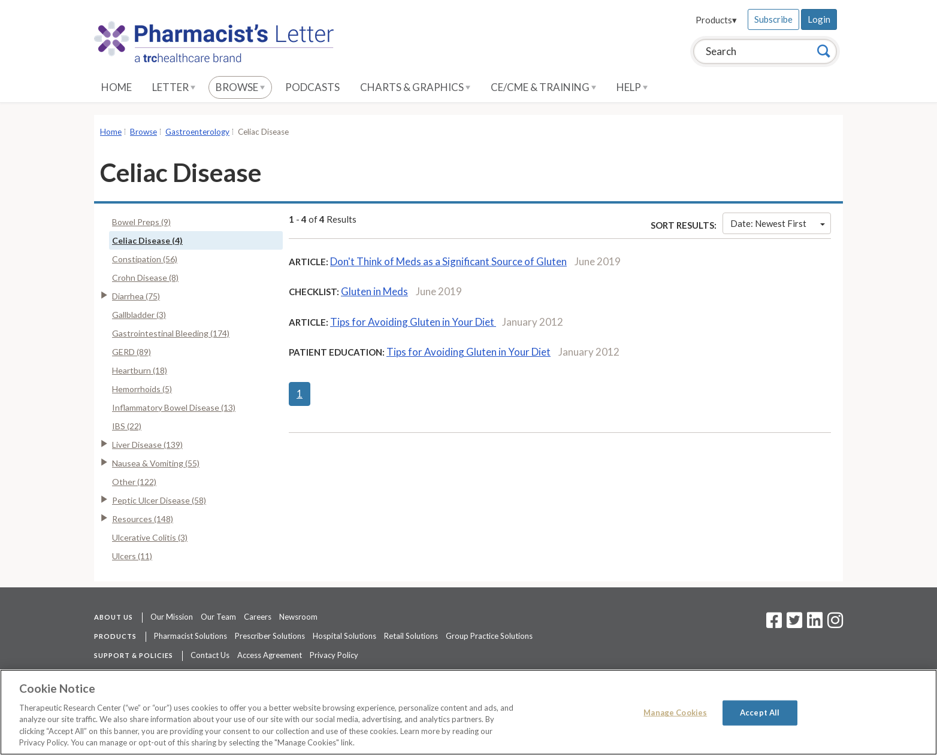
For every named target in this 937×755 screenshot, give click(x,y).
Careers (257, 616)
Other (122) (134, 482)
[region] (468, 712)
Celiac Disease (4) (147, 240)
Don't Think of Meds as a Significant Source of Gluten (448, 261)
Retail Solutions (411, 636)
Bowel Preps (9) (141, 222)
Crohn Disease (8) (145, 277)
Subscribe (773, 19)
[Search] (824, 51)
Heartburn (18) (139, 370)
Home (116, 87)
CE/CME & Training (543, 87)
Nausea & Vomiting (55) (156, 463)
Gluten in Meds (374, 291)
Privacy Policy (334, 655)
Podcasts (312, 87)
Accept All (759, 712)
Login (819, 19)
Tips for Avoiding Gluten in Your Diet (413, 322)
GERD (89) (131, 352)
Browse (240, 87)
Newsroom (298, 616)
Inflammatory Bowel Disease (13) (173, 407)
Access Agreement (269, 655)
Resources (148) (142, 519)
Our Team (218, 616)
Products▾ (716, 19)
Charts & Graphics (415, 87)
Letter (173, 87)
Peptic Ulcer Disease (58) (159, 500)
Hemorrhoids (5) (142, 389)
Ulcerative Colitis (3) (150, 537)
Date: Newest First (777, 223)
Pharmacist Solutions (190, 636)
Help (632, 87)
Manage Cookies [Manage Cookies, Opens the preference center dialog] (675, 712)
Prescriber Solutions (270, 636)
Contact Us (210, 655)
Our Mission (171, 616)
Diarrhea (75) (136, 296)
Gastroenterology (197, 132)
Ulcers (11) (132, 556)
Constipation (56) (144, 259)
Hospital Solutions (344, 636)
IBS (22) (126, 426)
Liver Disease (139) (147, 444)
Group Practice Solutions (489, 636)
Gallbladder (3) (139, 315)
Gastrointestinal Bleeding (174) (170, 333)
